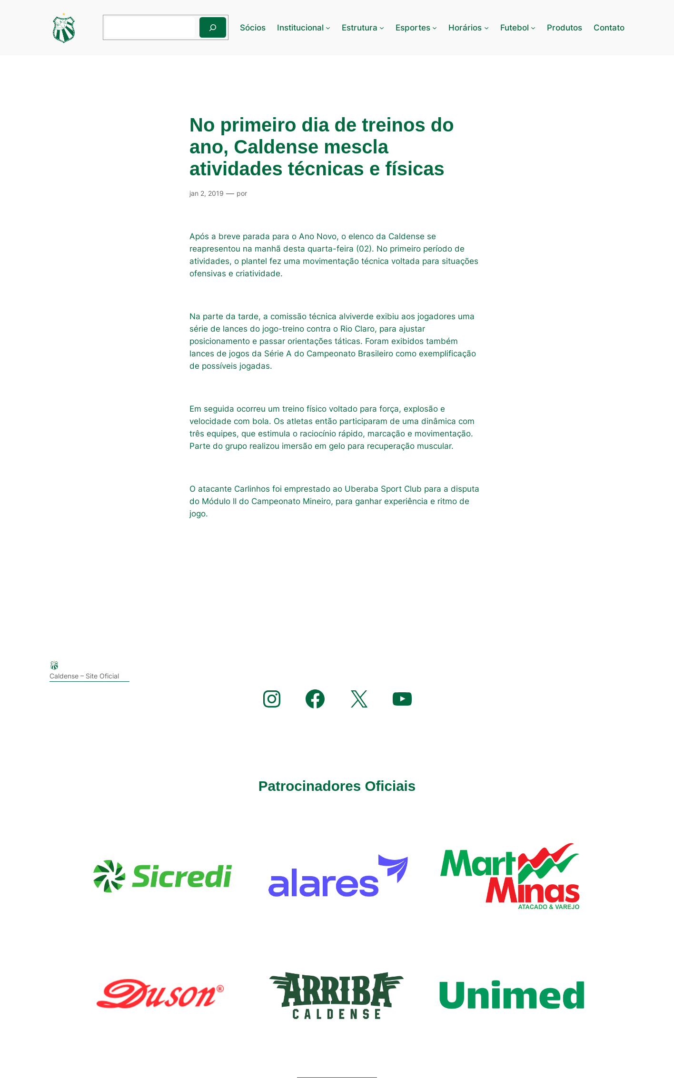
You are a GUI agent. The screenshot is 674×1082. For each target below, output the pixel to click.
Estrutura (359, 27)
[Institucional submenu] (328, 27)
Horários (465, 27)
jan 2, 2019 (206, 193)
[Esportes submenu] (434, 27)
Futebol (514, 27)
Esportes (413, 27)
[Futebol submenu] (533, 27)
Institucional (300, 27)
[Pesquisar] (212, 27)
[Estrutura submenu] (381, 27)
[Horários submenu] (486, 27)
